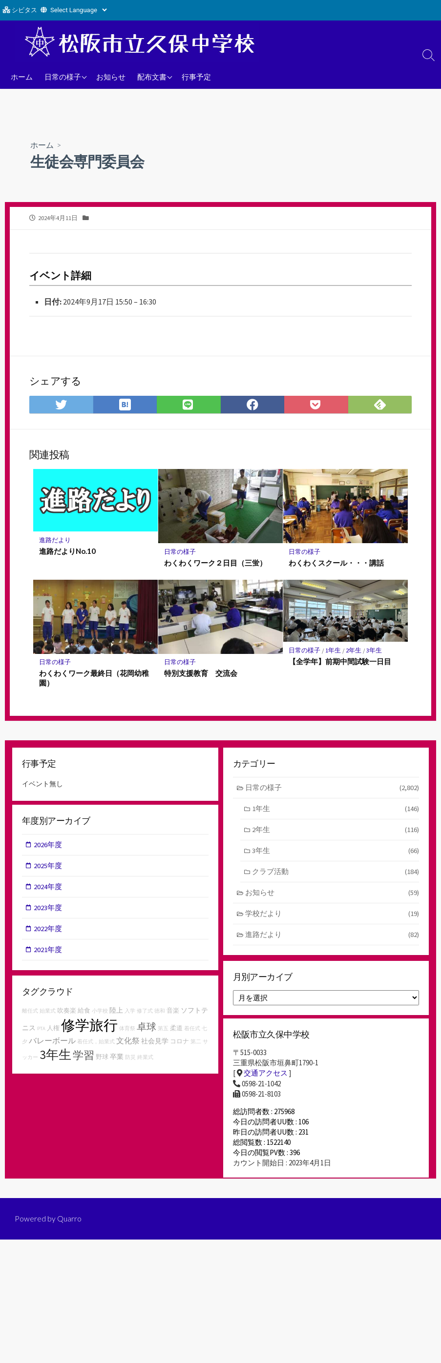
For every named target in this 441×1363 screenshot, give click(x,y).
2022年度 (48, 931)
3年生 (376, 651)
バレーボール (52, 1044)
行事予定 (196, 76)
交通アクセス (266, 1077)
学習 (83, 1058)
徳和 (159, 1014)
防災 (130, 1061)
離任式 (30, 1014)
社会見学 (154, 1044)
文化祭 (128, 1044)
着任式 (192, 1032)
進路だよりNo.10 (67, 551)
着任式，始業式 (96, 1045)
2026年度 (48, 847)
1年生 (334, 651)
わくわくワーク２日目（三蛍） (215, 563)
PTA (41, 1032)
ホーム (22, 76)
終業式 (145, 1061)
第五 (163, 1032)
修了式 (145, 1014)
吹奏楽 (66, 1013)
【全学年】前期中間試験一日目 (340, 662)
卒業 (117, 1060)
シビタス (24, 10)
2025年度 (48, 868)
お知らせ (111, 76)
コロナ (179, 1044)
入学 (130, 1014)
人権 (53, 1031)
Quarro (69, 1228)
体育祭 (127, 1032)
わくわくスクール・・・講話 (336, 563)
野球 (102, 1060)
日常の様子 (62, 76)
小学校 (100, 1014)
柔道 (176, 1031)
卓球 (146, 1030)
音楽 (173, 1013)
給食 (84, 1013)
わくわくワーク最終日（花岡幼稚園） (94, 679)
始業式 (48, 1014)
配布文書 (152, 76)
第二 (195, 1045)
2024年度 (48, 889)
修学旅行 (89, 1028)
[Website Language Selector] (78, 10)
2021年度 (48, 953)
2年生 (355, 651)
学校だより (332, 916)
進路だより (55, 540)
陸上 (116, 1013)
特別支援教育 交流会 (200, 674)
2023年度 (48, 910)
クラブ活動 (335, 874)
